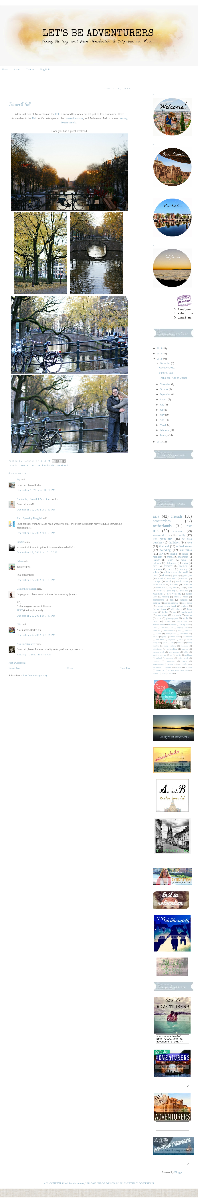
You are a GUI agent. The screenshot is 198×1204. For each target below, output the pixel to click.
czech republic (167, 627)
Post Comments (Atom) (35, 675)
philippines (171, 563)
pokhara (188, 655)
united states (184, 546)
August (164, 399)
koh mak (160, 639)
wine (171, 673)
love (189, 542)
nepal (183, 560)
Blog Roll (45, 69)
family (182, 535)
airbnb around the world (176, 572)
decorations (169, 630)
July (162, 404)
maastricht (157, 594)
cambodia (187, 584)
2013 (160, 353)
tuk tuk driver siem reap (178, 670)
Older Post (125, 668)
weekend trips (161, 535)
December (165, 363)
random (156, 661)
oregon (188, 615)
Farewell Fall (166, 372)
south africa (184, 664)
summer (168, 667)
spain (176, 596)
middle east (186, 612)
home (159, 633)
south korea (182, 581)
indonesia (183, 557)
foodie (159, 590)
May (162, 414)
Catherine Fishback (26, 588)
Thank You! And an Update (173, 377)
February (165, 430)
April (163, 420)
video (185, 596)
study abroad (159, 584)
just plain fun (162, 539)
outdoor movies (159, 655)
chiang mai (184, 624)
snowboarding (158, 664)
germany (168, 566)
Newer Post (14, 668)
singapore (171, 661)
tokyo (155, 621)
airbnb (156, 572)
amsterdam (28, 465)
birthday (174, 584)
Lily (19, 624)
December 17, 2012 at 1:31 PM (36, 580)
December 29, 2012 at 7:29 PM (36, 635)
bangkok (183, 600)
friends (176, 516)
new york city (174, 594)
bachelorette (158, 600)
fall (182, 587)
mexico (183, 566)
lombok (180, 643)
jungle (164, 637)
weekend (63, 465)
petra (159, 618)
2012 (160, 358)
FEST (20, 610)
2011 (160, 441)
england (184, 606)
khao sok (175, 637)
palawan (157, 563)
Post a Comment (17, 662)
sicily (185, 618)
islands (156, 560)
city (155, 566)
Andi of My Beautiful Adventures (34, 499)
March (163, 425)
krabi (181, 639)
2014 (160, 348)
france (185, 553)
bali (172, 600)
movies (185, 649)
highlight (157, 557)
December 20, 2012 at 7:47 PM (36, 615)
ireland (156, 637)
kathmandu (172, 578)
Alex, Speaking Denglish (29, 518)
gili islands (176, 609)
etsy (179, 630)
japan (170, 560)
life (172, 643)
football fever (159, 609)
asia (156, 516)
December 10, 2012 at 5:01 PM (36, 533)
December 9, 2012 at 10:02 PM (36, 490)
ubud (163, 673)
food (190, 587)
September (165, 394)
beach (155, 575)
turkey (155, 673)
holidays (174, 542)
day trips (173, 587)
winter (185, 563)
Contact (30, 69)
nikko (186, 652)
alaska (167, 621)
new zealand (174, 652)
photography (172, 618)
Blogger (178, 1179)
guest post (187, 575)
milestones (157, 649)
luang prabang (170, 646)
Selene (20, 561)
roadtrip (165, 596)
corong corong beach (167, 606)
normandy (176, 615)
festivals (188, 630)
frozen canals (68, 122)
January (164, 435)
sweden (178, 667)
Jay (18, 479)
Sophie (20, 542)
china (155, 627)
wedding (165, 550)
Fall (57, 114)
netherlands (46, 465)
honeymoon (171, 633)
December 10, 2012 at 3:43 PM (36, 509)
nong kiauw (161, 615)
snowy (123, 118)
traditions (160, 670)
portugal (157, 581)
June (162, 409)
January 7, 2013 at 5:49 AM (34, 654)
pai (171, 655)
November (165, 384)
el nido (165, 575)
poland (159, 658)
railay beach (183, 658)
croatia (170, 557)
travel (171, 569)
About (17, 69)
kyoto (165, 643)
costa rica (160, 587)
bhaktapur (172, 624)
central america (171, 603)
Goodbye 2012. (167, 367)
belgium (156, 603)
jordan (165, 612)
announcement (159, 624)
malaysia (184, 646)
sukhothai (157, 667)
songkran (171, 664)
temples (188, 667)
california (186, 550)
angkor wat (182, 621)
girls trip (171, 590)
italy (161, 553)
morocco (157, 569)
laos (174, 612)
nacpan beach (158, 652)
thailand (164, 546)
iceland (159, 578)
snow (185, 661)
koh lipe (184, 590)
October (164, 389)
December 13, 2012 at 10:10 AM (37, 552)
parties (178, 655)
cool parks (187, 603)
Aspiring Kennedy (26, 644)
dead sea (156, 630)
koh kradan (187, 637)
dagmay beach (183, 627)
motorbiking (172, 649)
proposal (169, 658)
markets (185, 578)
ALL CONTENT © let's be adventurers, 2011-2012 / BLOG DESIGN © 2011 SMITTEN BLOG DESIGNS (99, 1190)
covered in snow (74, 118)
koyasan (171, 639)
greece (176, 575)
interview (184, 633)
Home (5, 69)
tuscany (183, 569)
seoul (168, 581)
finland (173, 553)
